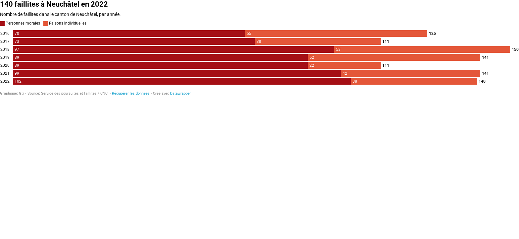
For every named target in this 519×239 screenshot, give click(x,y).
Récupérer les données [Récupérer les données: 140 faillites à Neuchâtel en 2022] (131, 93)
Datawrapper (180, 93)
